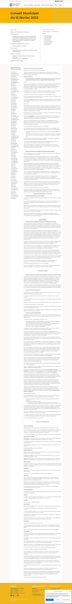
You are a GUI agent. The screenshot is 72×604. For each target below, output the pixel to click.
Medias (55, 5)
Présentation (30, 5)
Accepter (49, 599)
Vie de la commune (45, 5)
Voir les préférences (66, 599)
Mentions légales (61, 602)
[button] (69, 591)
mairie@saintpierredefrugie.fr (15, 1)
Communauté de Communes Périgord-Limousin (55, 589)
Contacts (60, 5)
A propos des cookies (55, 602)
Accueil (25, 5)
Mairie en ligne (37, 5)
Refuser (58, 599)
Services (52, 5)
